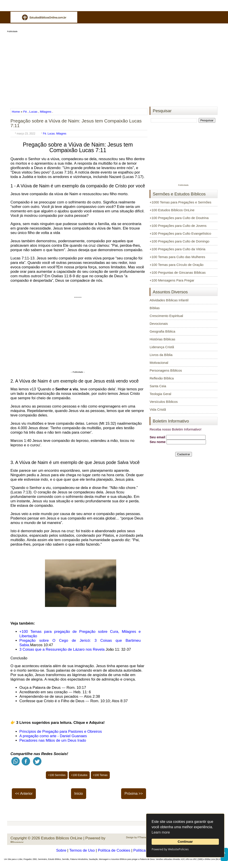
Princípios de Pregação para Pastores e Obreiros (60, 731)
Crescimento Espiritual (166, 316)
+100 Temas (100, 775)
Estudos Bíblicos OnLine (61, 838)
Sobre (61, 850)
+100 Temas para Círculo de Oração (177, 265)
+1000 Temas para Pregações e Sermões (180, 202)
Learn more (161, 832)
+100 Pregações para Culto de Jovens (178, 226)
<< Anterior (24, 793)
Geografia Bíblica (162, 331)
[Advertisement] (114, 68)
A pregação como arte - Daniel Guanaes (53, 736)
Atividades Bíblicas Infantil (169, 300)
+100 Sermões (56, 775)
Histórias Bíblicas (162, 339)
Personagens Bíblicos (166, 370)
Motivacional (159, 362)
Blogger (17, 842)
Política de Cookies (114, 850)
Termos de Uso (82, 850)
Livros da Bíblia (161, 355)
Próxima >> (133, 793)
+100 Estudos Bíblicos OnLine (172, 210)
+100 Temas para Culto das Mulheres (177, 257)
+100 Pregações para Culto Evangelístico (180, 233)
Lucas (33, 111)
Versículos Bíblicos (164, 402)
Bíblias (155, 308)
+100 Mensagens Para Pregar (172, 280)
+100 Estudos (79, 775)
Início (78, 793)
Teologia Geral (160, 394)
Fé (25, 111)
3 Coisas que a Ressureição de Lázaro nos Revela (62, 649)
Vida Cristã (158, 409)
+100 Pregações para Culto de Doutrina (179, 218)
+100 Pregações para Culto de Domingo (179, 241)
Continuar (185, 841)
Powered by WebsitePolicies (170, 849)
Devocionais (159, 323)
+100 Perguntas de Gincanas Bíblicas (178, 272)
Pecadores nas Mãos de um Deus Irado (52, 740)
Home (16, 111)
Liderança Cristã (162, 347)
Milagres (45, 111)
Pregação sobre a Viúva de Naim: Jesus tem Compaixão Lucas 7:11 (76, 123)
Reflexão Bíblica (162, 378)
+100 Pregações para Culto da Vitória (177, 249)
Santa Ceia (158, 386)
